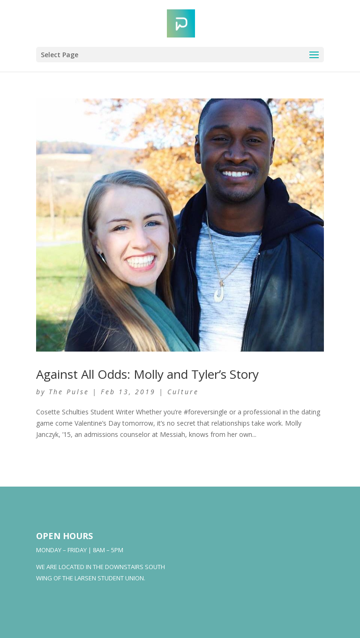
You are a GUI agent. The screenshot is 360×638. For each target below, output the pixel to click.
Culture (183, 391)
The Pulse (69, 391)
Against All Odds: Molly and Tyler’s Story (147, 374)
